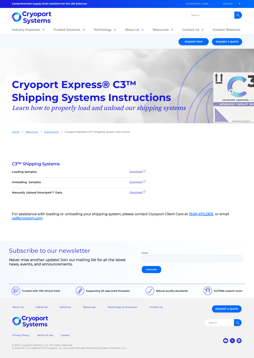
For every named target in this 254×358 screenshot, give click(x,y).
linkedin (239, 340)
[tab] (127, 163)
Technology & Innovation (122, 307)
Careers (65, 335)
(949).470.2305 (201, 214)
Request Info (193, 41)
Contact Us (156, 307)
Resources (32, 131)
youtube (225, 340)
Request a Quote (227, 41)
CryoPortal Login (197, 3)
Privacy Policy (20, 335)
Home (15, 131)
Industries (42, 307)
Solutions (65, 307)
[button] (228, 4)
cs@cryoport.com (27, 218)
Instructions (51, 131)
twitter (232, 340)
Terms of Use (45, 335)
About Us (18, 307)
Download (137, 171)
